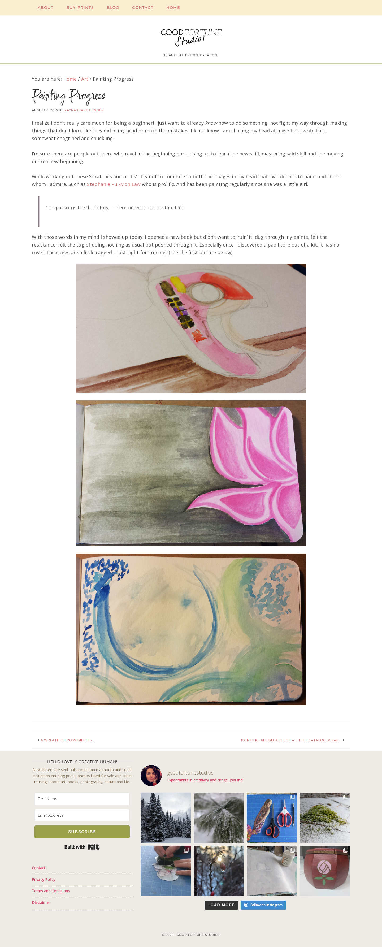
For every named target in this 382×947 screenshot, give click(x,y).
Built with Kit (82, 847)
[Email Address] (82, 815)
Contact (38, 867)
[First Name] (82, 799)
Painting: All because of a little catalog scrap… (291, 739)
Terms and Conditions (51, 890)
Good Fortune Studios (191, 36)
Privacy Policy (43, 879)
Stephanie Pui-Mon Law (114, 184)
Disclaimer (41, 902)
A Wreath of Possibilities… (68, 739)
